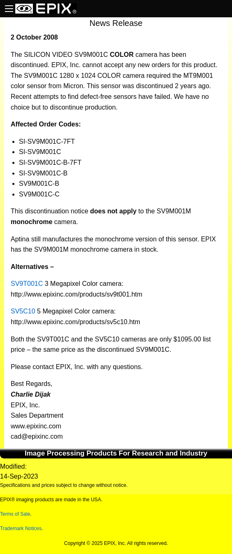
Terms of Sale (15, 514)
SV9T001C (27, 283)
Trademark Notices (21, 528)
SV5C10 (23, 311)
